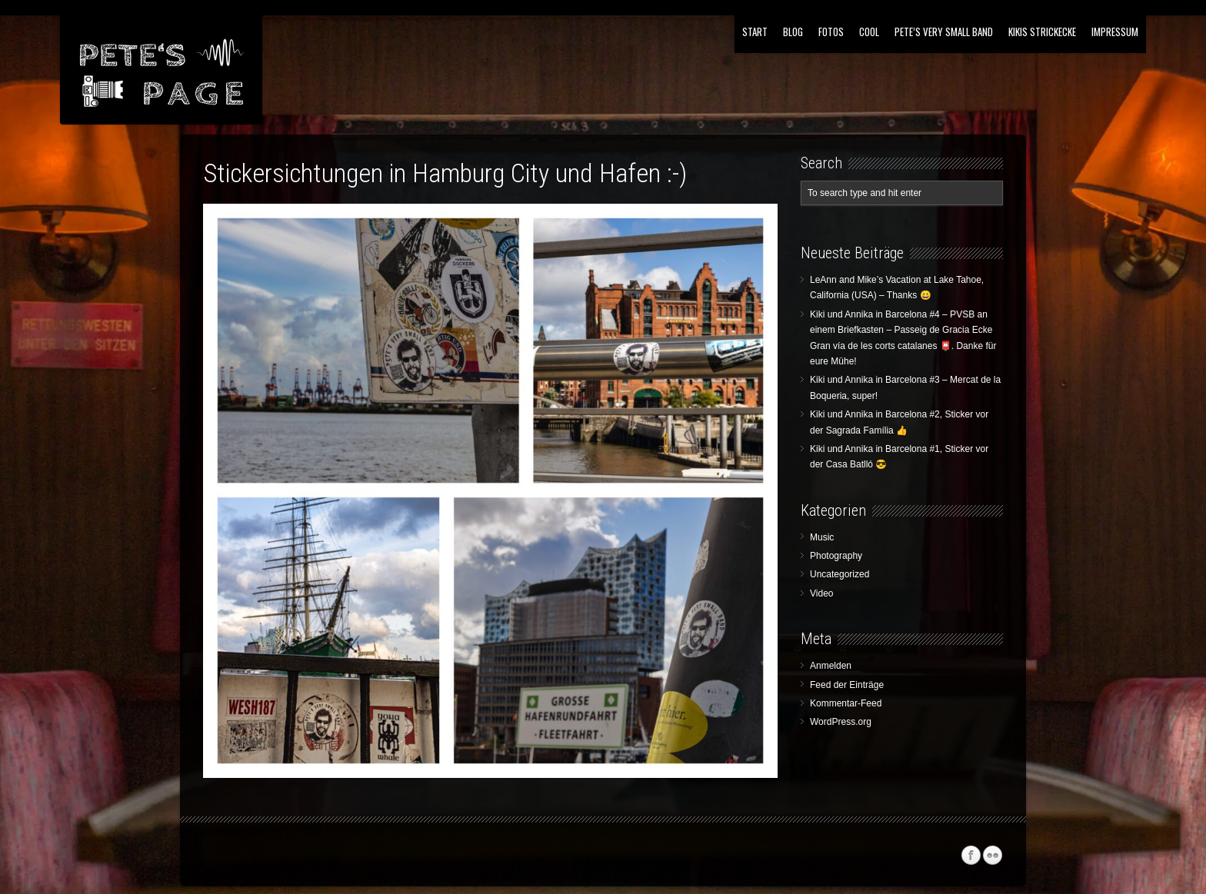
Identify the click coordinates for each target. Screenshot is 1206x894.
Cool (869, 31)
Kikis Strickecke (1042, 31)
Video (821, 593)
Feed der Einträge (847, 685)
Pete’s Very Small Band (944, 31)
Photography (836, 555)
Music (822, 537)
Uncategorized (839, 574)
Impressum (1114, 31)
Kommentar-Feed (845, 703)
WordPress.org (840, 721)
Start (755, 31)
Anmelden (830, 665)
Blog (793, 31)
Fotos (831, 31)
